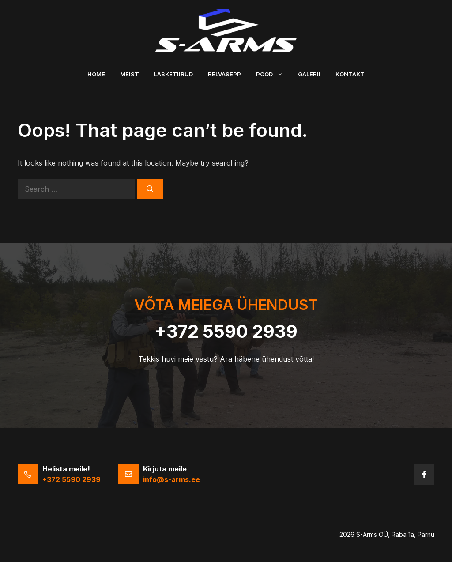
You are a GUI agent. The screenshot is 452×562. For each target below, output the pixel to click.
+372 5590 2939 (226, 331)
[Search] (150, 189)
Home (96, 74)
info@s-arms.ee (171, 479)
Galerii (309, 74)
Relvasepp (224, 74)
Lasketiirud (173, 74)
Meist (129, 74)
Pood (273, 74)
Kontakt (350, 74)
